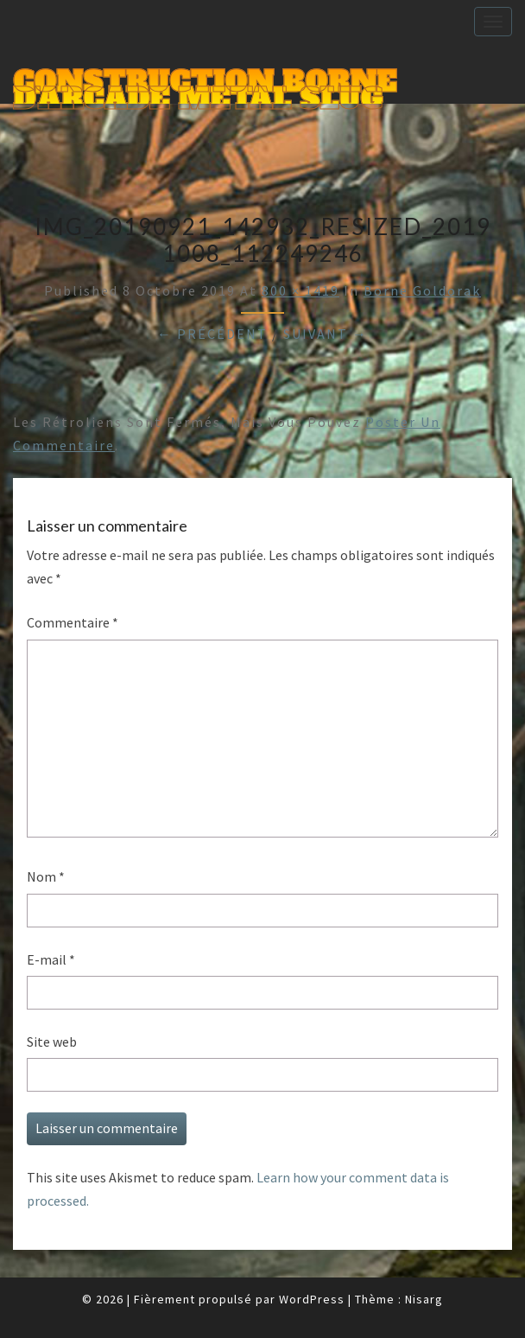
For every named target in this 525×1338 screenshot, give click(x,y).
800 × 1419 (300, 290)
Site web (52, 1041)
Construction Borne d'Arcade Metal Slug (204, 83)
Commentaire (72, 622)
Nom (46, 876)
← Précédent (212, 333)
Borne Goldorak (422, 290)
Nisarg (424, 1299)
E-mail (51, 959)
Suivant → (325, 333)
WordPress (312, 1299)
